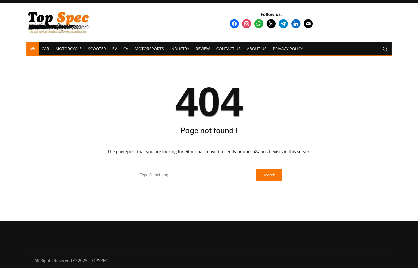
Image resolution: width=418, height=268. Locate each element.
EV (114, 48)
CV (125, 48)
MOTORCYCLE (68, 48)
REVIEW (203, 48)
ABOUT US (256, 48)
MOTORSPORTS (149, 48)
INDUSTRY (179, 48)
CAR (45, 48)
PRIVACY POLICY (288, 48)
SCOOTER (97, 48)
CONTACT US (228, 48)
